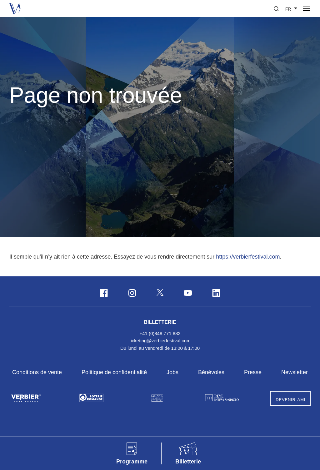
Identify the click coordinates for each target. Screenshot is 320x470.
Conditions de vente (37, 372)
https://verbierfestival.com (248, 257)
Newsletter (294, 372)
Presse (253, 372)
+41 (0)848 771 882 (159, 333)
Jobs (172, 372)
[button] (276, 9)
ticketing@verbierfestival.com (159, 340)
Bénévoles (211, 372)
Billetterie (160, 321)
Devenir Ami (290, 399)
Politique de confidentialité (114, 372)
